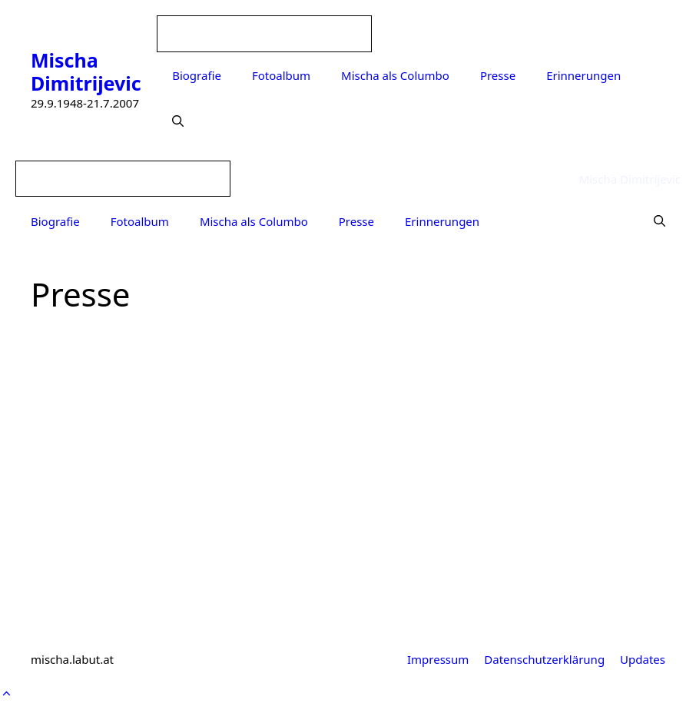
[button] (6, 693)
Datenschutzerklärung (544, 659)
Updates (642, 659)
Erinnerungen (583, 75)
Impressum (438, 659)
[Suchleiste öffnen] (178, 121)
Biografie (196, 75)
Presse (497, 75)
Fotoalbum (281, 75)
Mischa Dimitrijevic (86, 71)
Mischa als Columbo (395, 75)
